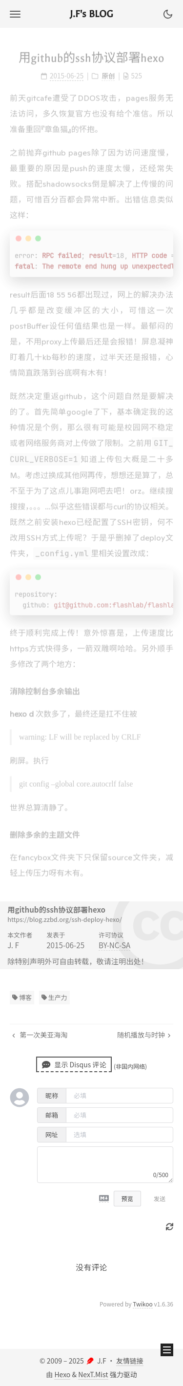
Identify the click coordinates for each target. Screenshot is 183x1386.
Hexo (62, 1374)
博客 (22, 997)
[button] (15, 13)
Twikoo (143, 1304)
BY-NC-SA (114, 944)
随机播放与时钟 (144, 1035)
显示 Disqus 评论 (74, 1064)
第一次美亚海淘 (39, 1035)
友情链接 (129, 1361)
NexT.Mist (93, 1374)
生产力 (54, 997)
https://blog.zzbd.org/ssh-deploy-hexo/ (64, 919)
